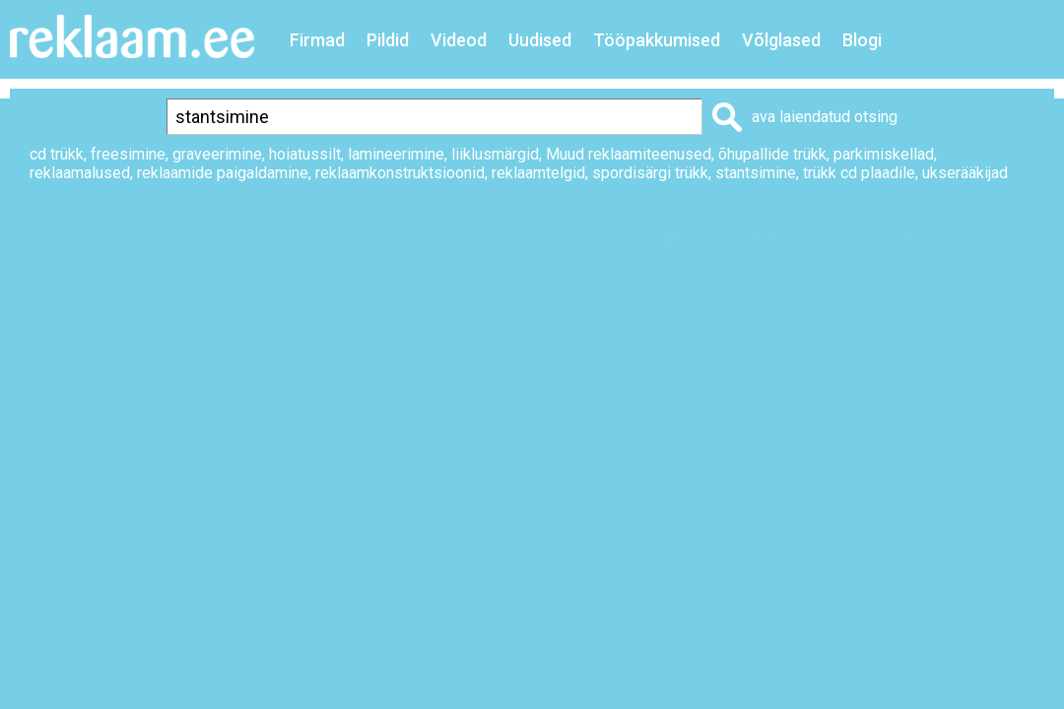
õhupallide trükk (772, 154)
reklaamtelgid (538, 172)
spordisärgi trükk (650, 172)
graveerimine (217, 154)
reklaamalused (80, 172)
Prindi (712, 239)
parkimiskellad (883, 154)
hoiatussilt (305, 154)
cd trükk (57, 154)
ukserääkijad (965, 172)
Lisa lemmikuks (840, 239)
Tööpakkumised (656, 40)
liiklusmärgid (495, 154)
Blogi (862, 40)
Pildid (387, 40)
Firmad (317, 40)
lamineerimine (396, 154)
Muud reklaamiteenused (628, 154)
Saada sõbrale (1001, 239)
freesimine (128, 154)
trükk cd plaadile (859, 172)
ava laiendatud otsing (825, 116)
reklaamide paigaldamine (222, 172)
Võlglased (781, 40)
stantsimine (755, 172)
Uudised (539, 40)
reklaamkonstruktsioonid (400, 172)
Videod (459, 40)
